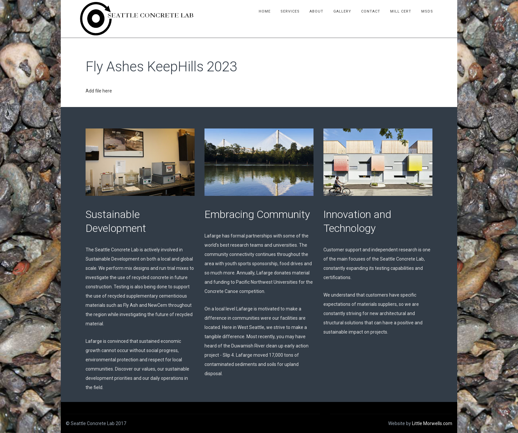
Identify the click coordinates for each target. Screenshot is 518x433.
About (326, 11)
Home (274, 11)
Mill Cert (410, 11)
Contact (379, 11)
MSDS (436, 11)
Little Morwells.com (432, 423)
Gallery (351, 11)
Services (299, 11)
